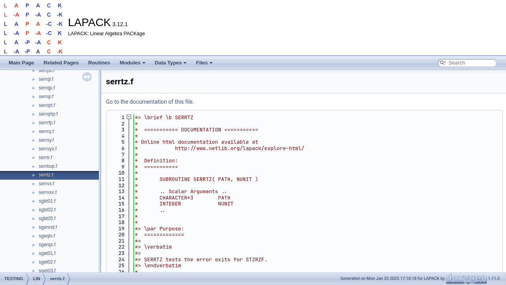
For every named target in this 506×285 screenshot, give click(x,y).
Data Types (171, 63)
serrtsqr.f (48, 166)
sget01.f (47, 253)
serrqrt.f (47, 105)
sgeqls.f (47, 236)
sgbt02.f (47, 210)
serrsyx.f (48, 149)
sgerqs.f (47, 244)
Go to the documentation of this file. (150, 102)
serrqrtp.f (48, 114)
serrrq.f (46, 131)
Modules (132, 63)
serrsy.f (46, 140)
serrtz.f (46, 175)
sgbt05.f (47, 218)
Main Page (21, 63)
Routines (99, 63)
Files (204, 63)
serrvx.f (46, 183)
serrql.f (46, 79)
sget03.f (47, 271)
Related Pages (61, 63)
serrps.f (47, 70)
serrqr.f (46, 96)
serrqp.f (47, 88)
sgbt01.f (47, 201)
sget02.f (47, 262)
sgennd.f (48, 227)
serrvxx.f (48, 192)
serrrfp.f (47, 122)
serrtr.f (45, 157)
